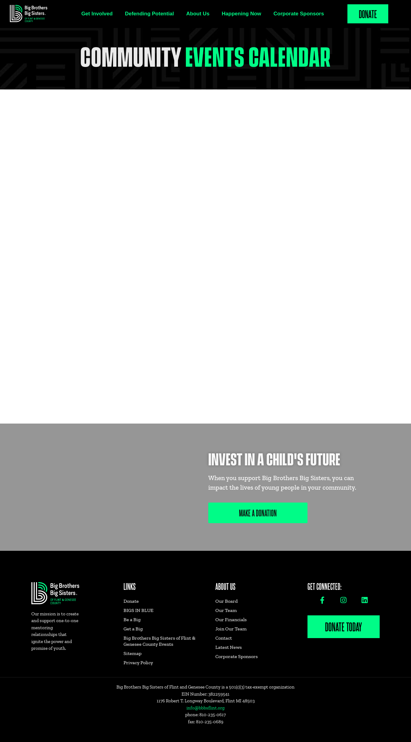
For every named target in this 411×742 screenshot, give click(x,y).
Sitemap (132, 653)
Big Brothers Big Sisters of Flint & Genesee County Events (159, 641)
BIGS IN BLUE (138, 610)
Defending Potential (149, 14)
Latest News (228, 647)
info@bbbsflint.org (205, 708)
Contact (223, 638)
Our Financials (231, 619)
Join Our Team (231, 629)
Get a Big (133, 629)
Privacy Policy (138, 662)
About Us (197, 14)
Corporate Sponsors (298, 14)
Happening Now (241, 14)
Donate (368, 14)
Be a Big (132, 619)
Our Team (226, 610)
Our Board (226, 601)
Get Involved (97, 14)
